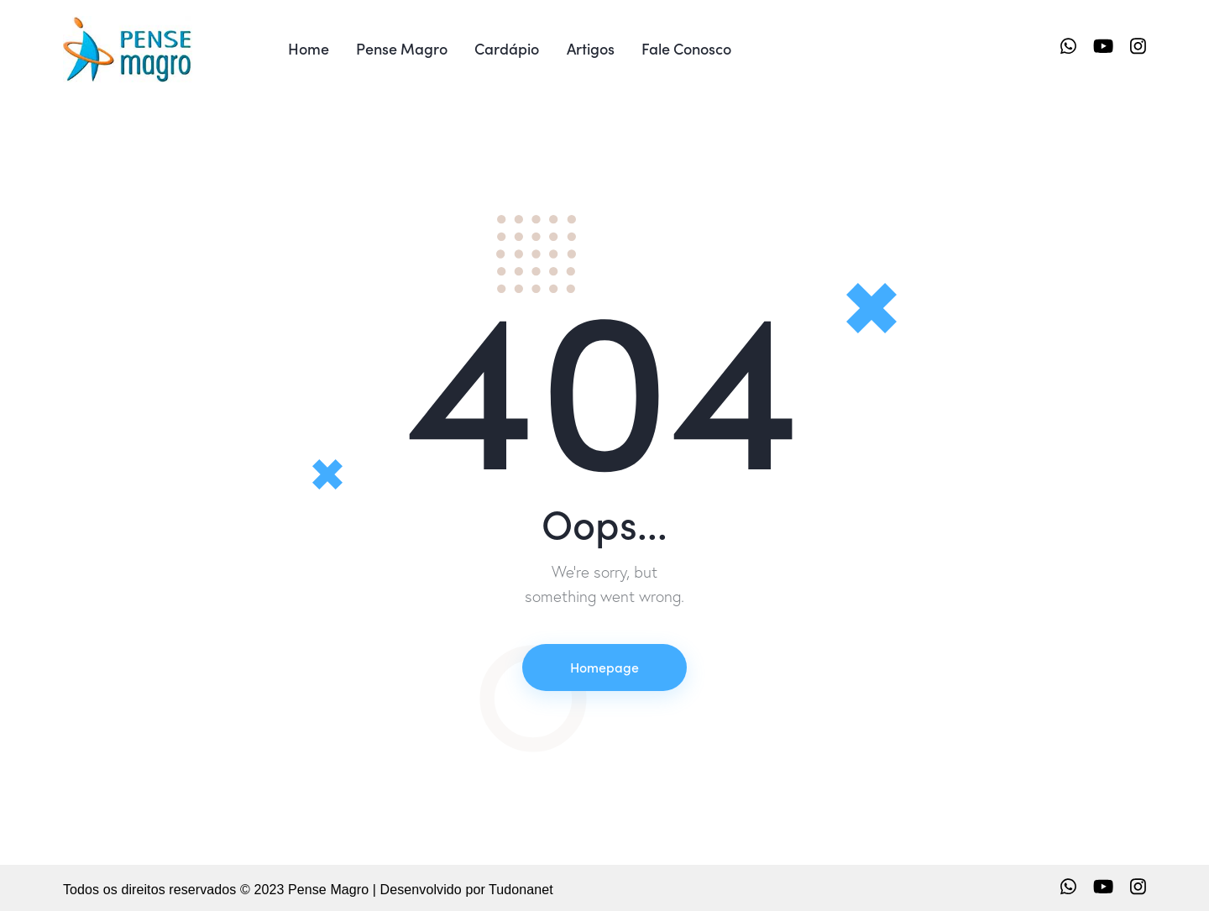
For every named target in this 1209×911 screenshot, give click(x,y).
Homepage (604, 666)
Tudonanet (521, 889)
